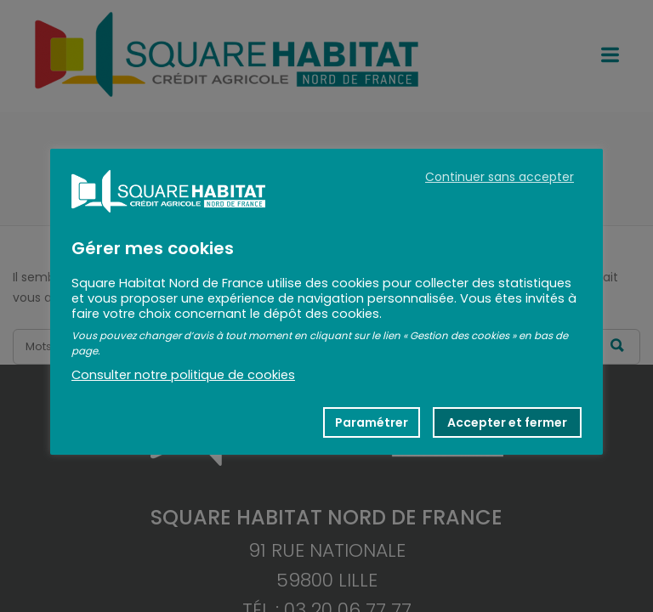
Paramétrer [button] (371, 422)
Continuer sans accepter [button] (499, 176)
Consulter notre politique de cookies (183, 374)
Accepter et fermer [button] (507, 422)
